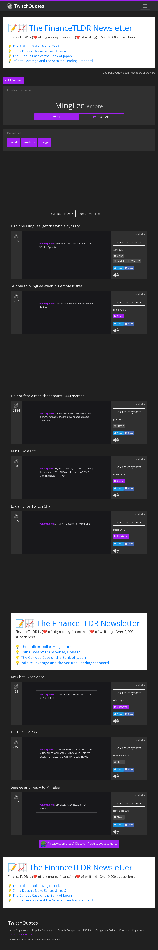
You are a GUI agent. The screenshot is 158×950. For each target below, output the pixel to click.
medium (29, 142)
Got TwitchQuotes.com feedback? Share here (129, 72)
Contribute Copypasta (131, 930)
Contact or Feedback (20, 934)
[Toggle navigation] (145, 6)
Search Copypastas (69, 930)
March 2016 (119, 474)
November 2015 (121, 755)
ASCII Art (101, 117)
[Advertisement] (79, 181)
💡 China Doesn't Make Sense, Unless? (37, 51)
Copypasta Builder (106, 930)
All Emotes (13, 80)
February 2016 (120, 700)
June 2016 (118, 419)
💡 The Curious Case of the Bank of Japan (40, 56)
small (14, 142)
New (67, 214)
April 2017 (118, 249)
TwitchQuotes (26, 6)
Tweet (118, 268)
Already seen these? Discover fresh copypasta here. (79, 844)
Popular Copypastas (43, 930)
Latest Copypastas (19, 930)
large (45, 142)
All (56, 117)
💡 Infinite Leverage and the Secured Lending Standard (50, 61)
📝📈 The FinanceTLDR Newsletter (70, 28)
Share (129, 268)
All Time (95, 214)
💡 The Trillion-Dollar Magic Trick (34, 46)
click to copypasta (129, 242)
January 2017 (119, 309)
